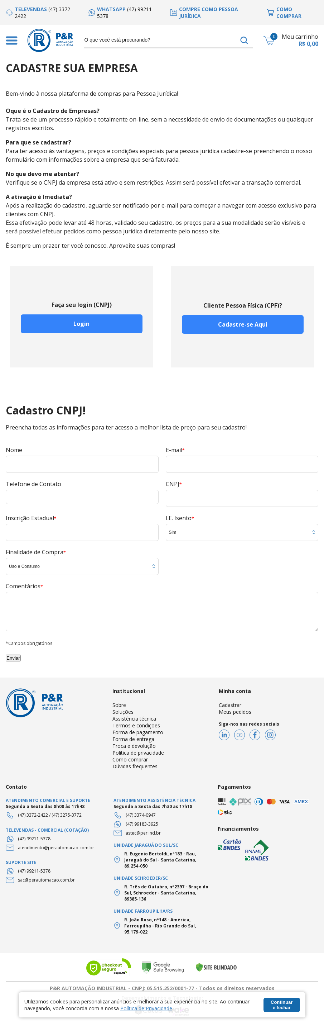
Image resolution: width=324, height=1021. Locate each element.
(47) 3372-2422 (33, 815)
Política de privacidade (138, 752)
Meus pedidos (235, 711)
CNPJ (174, 484)
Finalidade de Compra (36, 552)
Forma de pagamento (137, 732)
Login (81, 324)
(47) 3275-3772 (67, 815)
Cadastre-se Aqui (242, 324)
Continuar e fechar (281, 1004)
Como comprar (130, 759)
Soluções (123, 711)
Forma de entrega (133, 739)
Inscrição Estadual (31, 518)
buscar (244, 40)
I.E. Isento (180, 518)
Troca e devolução (134, 745)
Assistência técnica (134, 718)
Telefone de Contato (33, 484)
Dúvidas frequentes (135, 766)
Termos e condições (136, 725)
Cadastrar (230, 705)
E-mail (175, 450)
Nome (14, 450)
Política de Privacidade (146, 1008)
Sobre (119, 705)
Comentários (24, 586)
